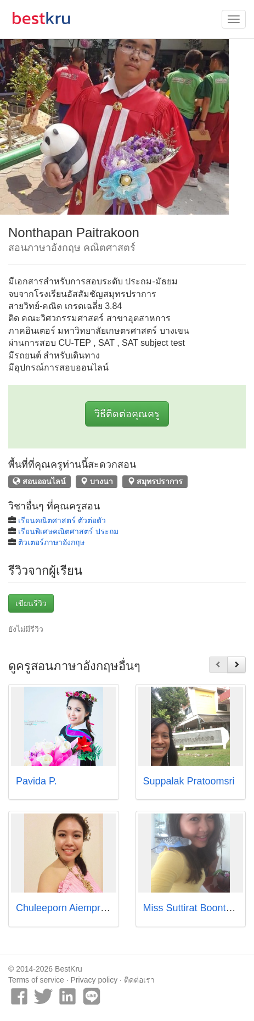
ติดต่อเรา (139, 979)
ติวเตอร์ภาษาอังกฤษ (51, 542)
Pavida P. (36, 781)
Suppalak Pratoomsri (189, 781)
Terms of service (36, 979)
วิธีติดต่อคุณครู (127, 413)
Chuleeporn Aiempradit (66, 907)
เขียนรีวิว (31, 603)
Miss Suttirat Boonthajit (193, 907)
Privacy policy (94, 979)
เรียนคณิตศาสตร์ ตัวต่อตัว (62, 520)
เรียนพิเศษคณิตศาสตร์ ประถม (68, 531)
